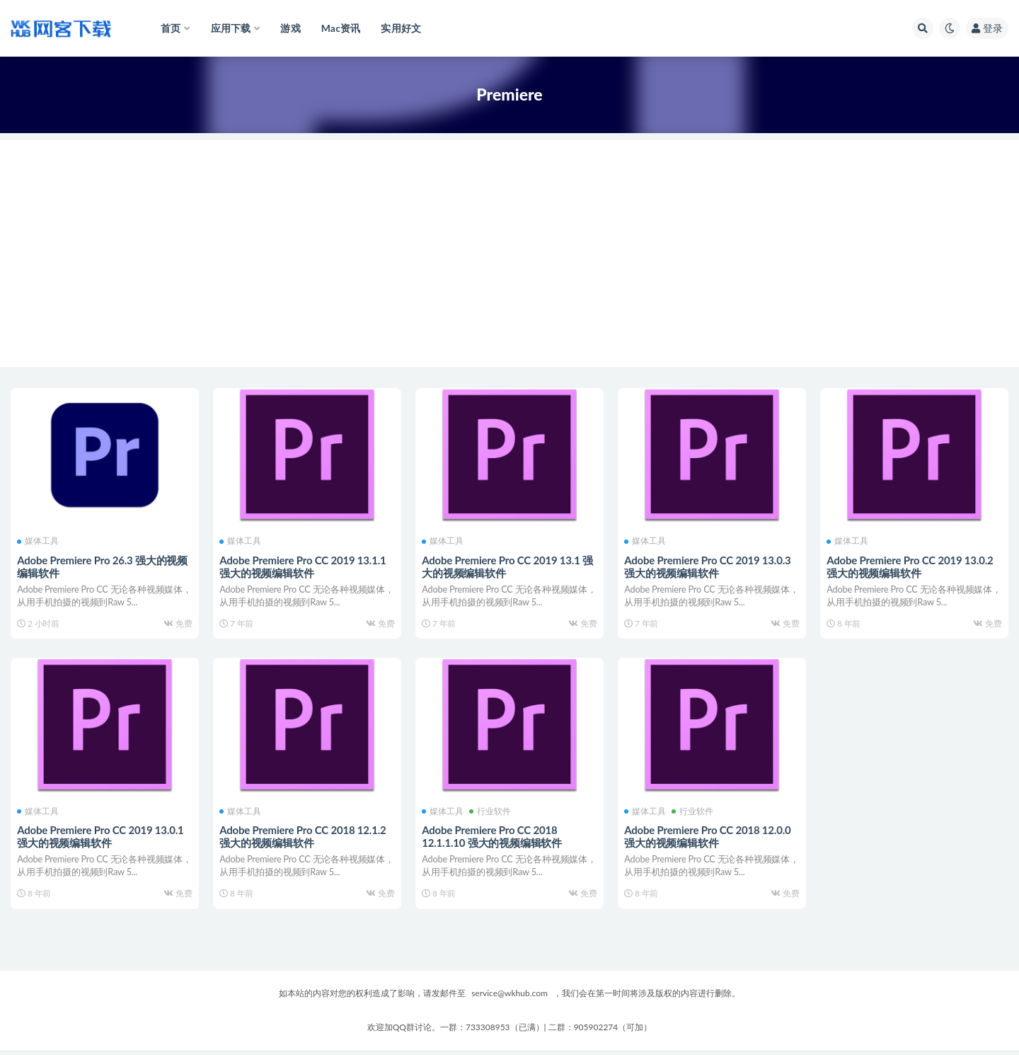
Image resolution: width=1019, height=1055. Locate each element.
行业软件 (491, 814)
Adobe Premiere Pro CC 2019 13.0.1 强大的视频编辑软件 (101, 838)
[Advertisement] (509, 239)
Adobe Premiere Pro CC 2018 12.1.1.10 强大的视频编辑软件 (492, 838)
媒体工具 (38, 541)
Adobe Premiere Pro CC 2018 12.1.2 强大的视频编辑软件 (303, 838)
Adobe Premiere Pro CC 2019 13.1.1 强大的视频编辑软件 (303, 565)
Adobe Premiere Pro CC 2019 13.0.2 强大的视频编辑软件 (910, 565)
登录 (987, 28)
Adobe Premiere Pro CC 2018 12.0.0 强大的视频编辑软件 (708, 838)
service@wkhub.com (509, 998)
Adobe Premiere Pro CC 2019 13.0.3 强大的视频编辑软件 (708, 565)
